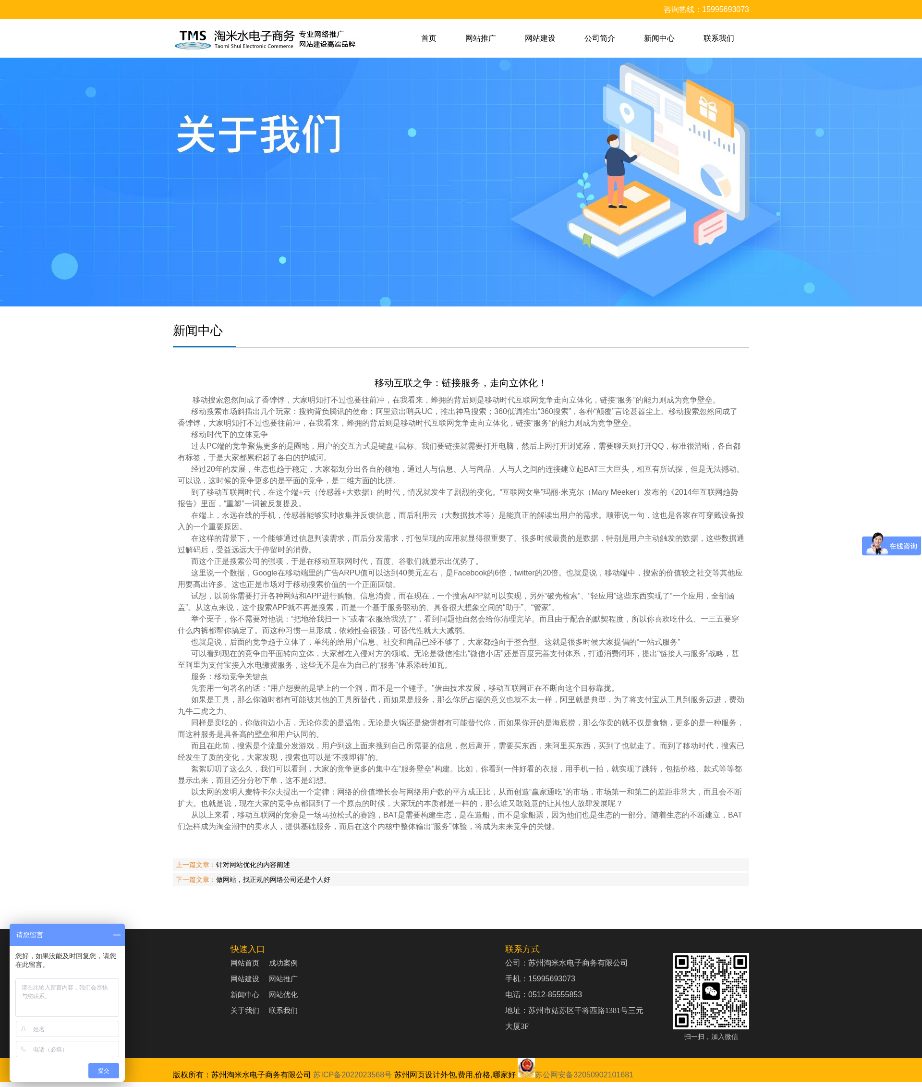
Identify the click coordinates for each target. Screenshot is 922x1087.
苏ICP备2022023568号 (352, 1075)
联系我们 (719, 38)
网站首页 (244, 963)
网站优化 (283, 994)
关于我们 (244, 1010)
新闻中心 (659, 38)
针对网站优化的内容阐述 (253, 864)
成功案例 (283, 963)
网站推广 (480, 38)
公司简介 (599, 38)
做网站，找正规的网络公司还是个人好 (273, 879)
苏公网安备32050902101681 (575, 1075)
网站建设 (540, 38)
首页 (429, 38)
